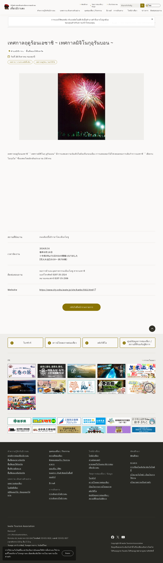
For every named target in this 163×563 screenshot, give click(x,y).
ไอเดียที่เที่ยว (13, 487)
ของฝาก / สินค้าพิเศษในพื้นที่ (61, 473)
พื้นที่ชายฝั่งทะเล (14, 468)
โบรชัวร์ (92, 478)
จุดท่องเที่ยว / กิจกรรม (94, 10)
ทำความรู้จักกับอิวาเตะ (47, 10)
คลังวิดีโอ (93, 491)
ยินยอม (67, 553)
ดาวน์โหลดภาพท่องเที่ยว (99, 482)
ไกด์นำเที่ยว (134, 10)
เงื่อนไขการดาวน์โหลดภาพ (100, 486)
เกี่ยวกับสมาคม (113, 4)
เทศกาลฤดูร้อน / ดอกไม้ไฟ (45, 62)
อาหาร (52, 464)
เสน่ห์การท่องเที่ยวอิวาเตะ (18, 455)
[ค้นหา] (142, 6)
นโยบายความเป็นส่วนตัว (140, 482)
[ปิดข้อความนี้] (152, 19)
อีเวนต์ (109, 10)
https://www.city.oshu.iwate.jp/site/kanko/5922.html (67, 289)
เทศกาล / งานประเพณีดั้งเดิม (20, 62)
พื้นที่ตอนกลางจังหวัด (16, 460)
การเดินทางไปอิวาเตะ (58, 494)
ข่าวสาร (145, 10)
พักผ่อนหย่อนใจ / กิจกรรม (59, 460)
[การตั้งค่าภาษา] (153, 5)
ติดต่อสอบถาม (156, 10)
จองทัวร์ (52, 477)
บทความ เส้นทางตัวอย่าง (71, 10)
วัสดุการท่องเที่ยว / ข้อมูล (97, 5)
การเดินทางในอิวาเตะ (58, 498)
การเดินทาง (120, 10)
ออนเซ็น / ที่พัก (55, 468)
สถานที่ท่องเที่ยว (55, 455)
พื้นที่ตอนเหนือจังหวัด (16, 473)
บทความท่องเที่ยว (15, 483)
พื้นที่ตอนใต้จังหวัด (15, 464)
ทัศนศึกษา (84, 4)
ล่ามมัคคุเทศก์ (94, 460)
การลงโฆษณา (149, 360)
